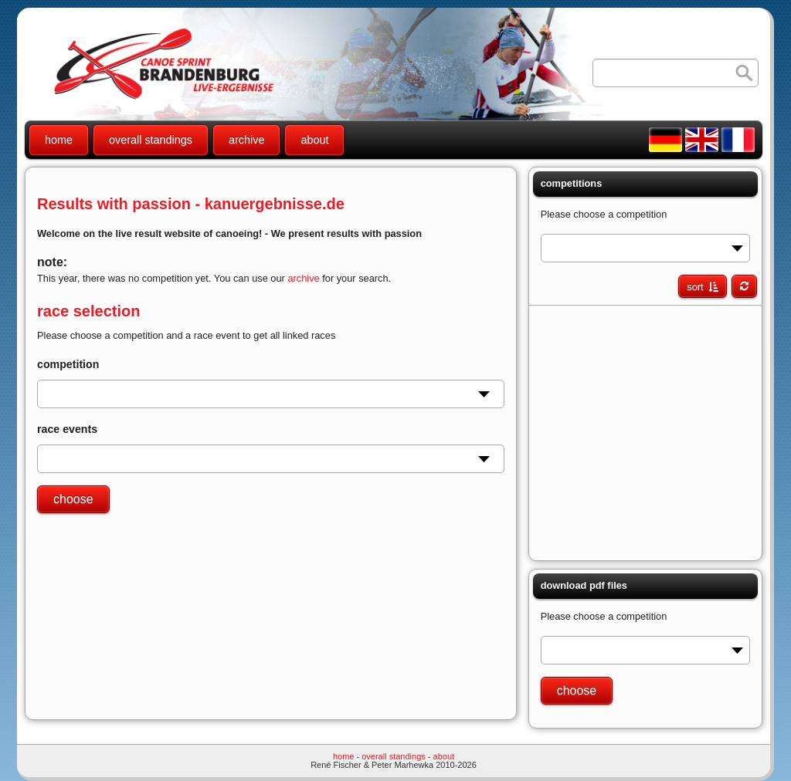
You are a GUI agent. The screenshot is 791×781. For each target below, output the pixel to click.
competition (68, 364)
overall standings (150, 140)
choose (73, 498)
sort (695, 286)
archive (246, 140)
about (314, 140)
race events (67, 429)
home (59, 140)
